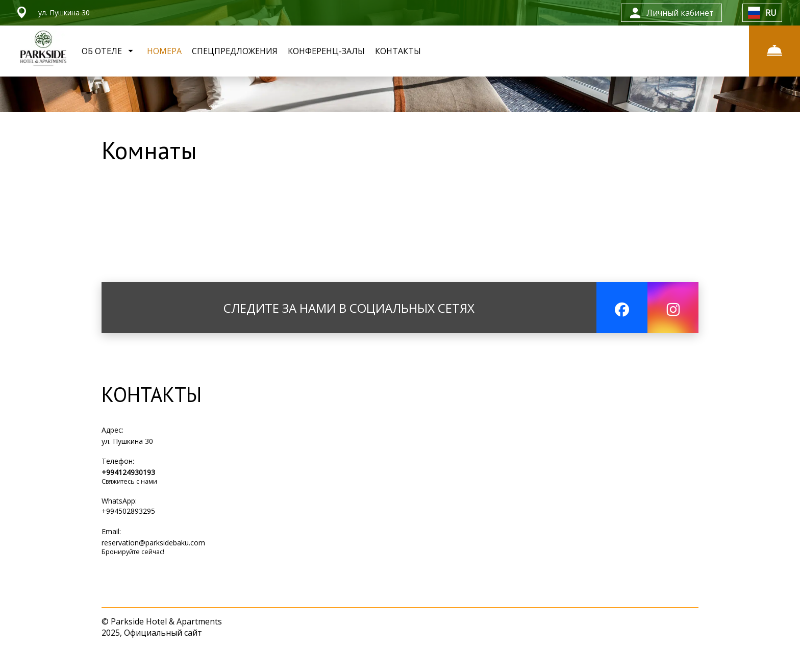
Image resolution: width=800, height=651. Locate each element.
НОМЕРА (164, 51)
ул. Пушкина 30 (127, 441)
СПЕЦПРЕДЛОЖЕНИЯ (235, 51)
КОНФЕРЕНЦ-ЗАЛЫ (326, 51)
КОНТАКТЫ (398, 51)
